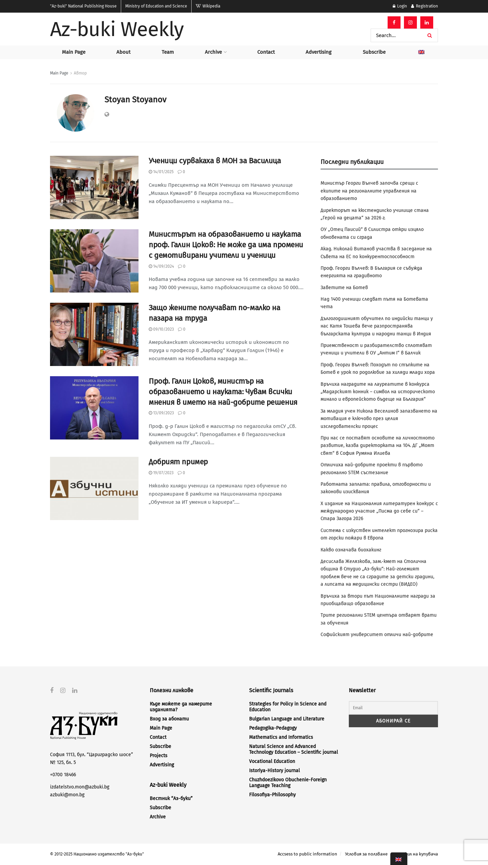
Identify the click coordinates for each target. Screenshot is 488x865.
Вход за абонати (169, 719)
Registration (424, 6)
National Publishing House (83, 6)
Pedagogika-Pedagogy (273, 728)
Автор (80, 73)
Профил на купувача (416, 853)
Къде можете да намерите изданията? (181, 707)
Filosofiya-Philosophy (272, 795)
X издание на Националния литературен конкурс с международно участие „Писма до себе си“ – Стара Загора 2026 (379, 511)
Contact (266, 52)
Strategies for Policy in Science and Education (287, 707)
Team (168, 52)
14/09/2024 (161, 266)
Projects (158, 756)
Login (400, 6)
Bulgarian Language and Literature (286, 719)
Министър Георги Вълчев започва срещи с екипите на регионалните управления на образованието (369, 190)
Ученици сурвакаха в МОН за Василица (215, 160)
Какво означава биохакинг (351, 550)
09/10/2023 (161, 329)
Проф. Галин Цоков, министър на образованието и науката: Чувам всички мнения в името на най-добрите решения (223, 392)
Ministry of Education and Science (156, 6)
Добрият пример (178, 461)
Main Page (73, 52)
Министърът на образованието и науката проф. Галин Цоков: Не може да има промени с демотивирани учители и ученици (226, 245)
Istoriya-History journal (274, 770)
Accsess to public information (307, 853)
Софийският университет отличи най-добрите (377, 634)
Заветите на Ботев (344, 287)
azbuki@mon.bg (67, 794)
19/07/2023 (161, 472)
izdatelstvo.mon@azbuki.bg (79, 787)
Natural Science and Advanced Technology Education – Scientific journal (293, 749)
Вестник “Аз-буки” (171, 798)
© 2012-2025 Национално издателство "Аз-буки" (97, 854)
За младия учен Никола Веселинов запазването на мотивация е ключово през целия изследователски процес (379, 418)
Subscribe (374, 52)
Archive (213, 52)
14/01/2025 (161, 171)
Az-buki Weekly (117, 29)
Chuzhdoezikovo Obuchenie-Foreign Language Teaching (288, 782)
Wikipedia (208, 6)
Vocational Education (272, 761)
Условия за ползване (366, 853)
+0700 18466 (63, 775)
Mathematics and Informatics (281, 737)
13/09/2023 (161, 413)
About (123, 52)
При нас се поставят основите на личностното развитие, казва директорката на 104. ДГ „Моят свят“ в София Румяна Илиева (378, 445)
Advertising (318, 52)
